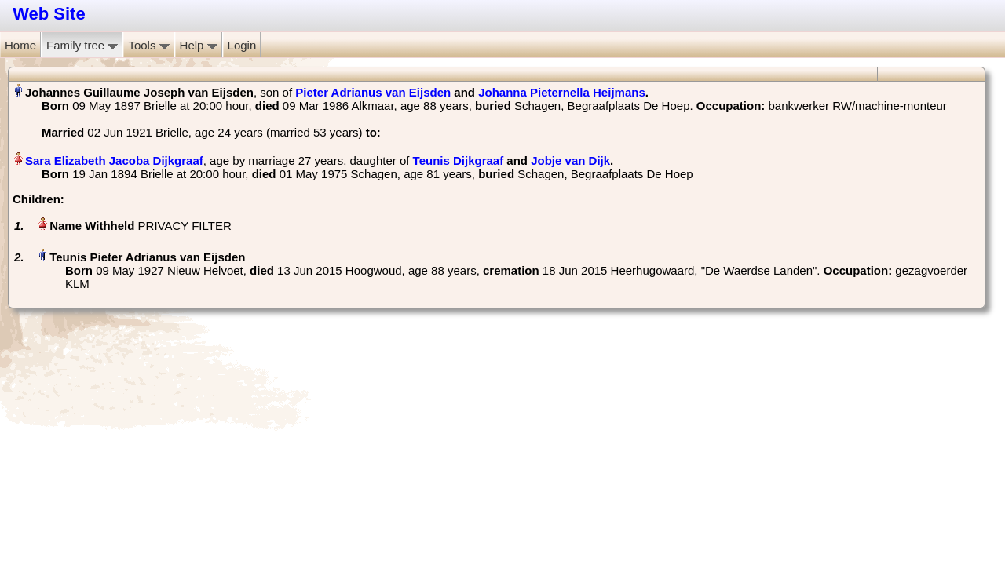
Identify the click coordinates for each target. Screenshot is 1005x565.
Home (20, 45)
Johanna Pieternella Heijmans (561, 92)
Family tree (82, 45)
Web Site (49, 14)
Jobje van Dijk (570, 160)
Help (198, 45)
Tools (148, 45)
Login (242, 45)
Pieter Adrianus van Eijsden (373, 92)
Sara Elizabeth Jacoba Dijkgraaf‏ (114, 160)
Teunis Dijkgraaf (458, 160)
